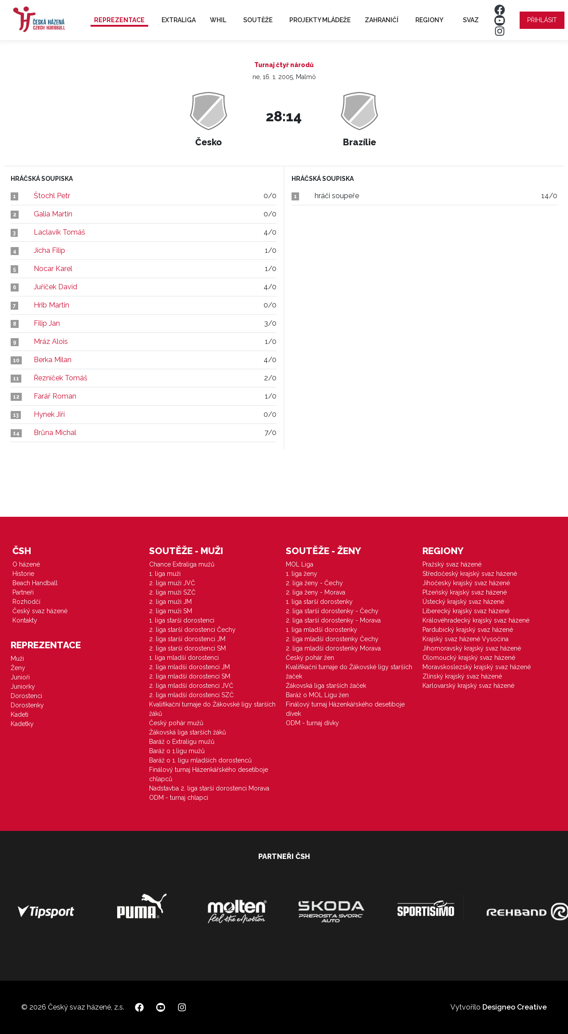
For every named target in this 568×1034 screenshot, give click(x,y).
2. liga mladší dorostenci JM (189, 667)
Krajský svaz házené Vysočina (465, 639)
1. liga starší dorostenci (181, 620)
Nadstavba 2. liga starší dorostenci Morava (209, 788)
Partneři (23, 592)
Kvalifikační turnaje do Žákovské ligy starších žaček (349, 671)
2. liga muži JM (170, 601)
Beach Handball (35, 583)
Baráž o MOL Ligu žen (317, 695)
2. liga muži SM (170, 611)
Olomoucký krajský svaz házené (468, 657)
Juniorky (23, 686)
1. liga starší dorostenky (319, 601)
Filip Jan (47, 323)
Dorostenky (27, 705)
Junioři (20, 677)
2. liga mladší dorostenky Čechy (332, 639)
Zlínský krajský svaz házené (462, 676)
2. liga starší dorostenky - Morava (333, 620)
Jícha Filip (49, 250)
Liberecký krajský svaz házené (465, 611)
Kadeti (19, 714)
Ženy (18, 667)
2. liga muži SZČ (172, 592)
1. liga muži (165, 573)
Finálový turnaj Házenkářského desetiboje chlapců (208, 774)
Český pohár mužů (176, 723)
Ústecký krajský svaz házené (463, 601)
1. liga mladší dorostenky (321, 629)
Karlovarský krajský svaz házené (468, 685)
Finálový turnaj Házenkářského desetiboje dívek (345, 709)
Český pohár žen (310, 657)
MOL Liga (299, 564)
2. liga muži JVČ (172, 583)
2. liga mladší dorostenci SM (189, 676)
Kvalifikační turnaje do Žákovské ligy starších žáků (212, 709)
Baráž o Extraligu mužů (181, 741)
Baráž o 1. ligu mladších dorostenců (200, 760)
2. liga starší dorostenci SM (187, 648)
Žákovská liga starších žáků (187, 732)
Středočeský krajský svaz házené (469, 573)
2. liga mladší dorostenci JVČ (191, 685)
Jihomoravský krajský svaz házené (471, 648)
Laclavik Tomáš (59, 232)
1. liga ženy (301, 573)
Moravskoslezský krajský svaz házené (476, 667)
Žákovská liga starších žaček (326, 685)
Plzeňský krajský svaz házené (464, 592)
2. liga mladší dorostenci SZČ (191, 695)
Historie (23, 573)
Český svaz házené (39, 611)
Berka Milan (52, 359)
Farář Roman (55, 396)
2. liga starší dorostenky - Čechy (332, 611)
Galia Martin (53, 214)
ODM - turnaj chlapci (178, 797)
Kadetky (22, 723)
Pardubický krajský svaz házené (467, 629)
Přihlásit (542, 20)
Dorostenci (26, 695)
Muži (17, 658)
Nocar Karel (53, 268)
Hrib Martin (51, 305)
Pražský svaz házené (451, 564)
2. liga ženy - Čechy (314, 583)
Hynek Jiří (49, 414)
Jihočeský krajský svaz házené (466, 583)
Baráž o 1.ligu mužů (177, 751)
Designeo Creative (514, 1007)
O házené (26, 564)
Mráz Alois (51, 341)
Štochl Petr (52, 196)
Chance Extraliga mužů (181, 564)
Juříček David (55, 287)
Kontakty (24, 620)
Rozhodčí (26, 601)
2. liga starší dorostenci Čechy (192, 629)
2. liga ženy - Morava (315, 592)
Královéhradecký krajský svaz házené (475, 620)
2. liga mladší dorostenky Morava (333, 648)
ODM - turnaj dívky (312, 723)
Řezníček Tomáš (60, 378)
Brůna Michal (55, 432)
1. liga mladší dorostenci (184, 657)
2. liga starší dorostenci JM (187, 639)
